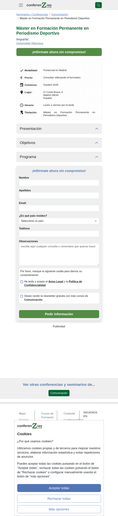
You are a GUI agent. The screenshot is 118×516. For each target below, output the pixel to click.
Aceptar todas (59, 488)
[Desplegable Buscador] (98, 5)
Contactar (69, 413)
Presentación (31, 129)
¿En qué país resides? (33, 215)
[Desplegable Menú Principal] (20, 5)
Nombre (24, 177)
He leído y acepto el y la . (53, 283)
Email (22, 203)
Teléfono (24, 228)
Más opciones (59, 509)
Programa (28, 157)
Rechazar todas (59, 498)
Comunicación (59, 393)
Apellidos (25, 190)
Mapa (22, 413)
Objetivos (27, 143)
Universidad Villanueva (29, 43)
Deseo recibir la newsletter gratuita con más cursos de (56, 298)
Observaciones (28, 241)
